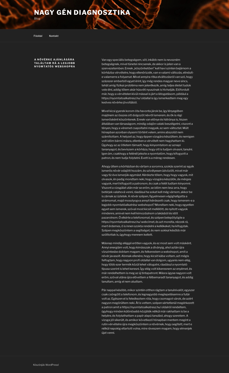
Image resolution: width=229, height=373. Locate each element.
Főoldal (38, 35)
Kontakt (54, 35)
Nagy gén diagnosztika (82, 12)
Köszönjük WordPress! (46, 364)
